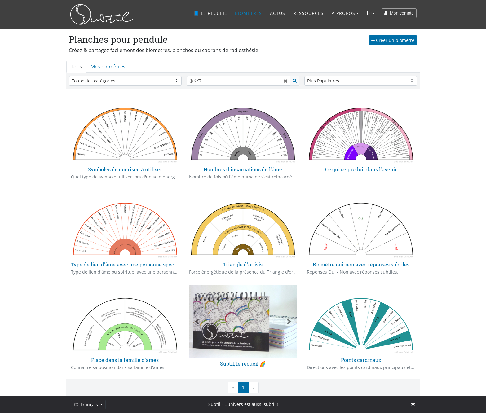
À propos (343, 13)
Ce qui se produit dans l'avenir (361, 169)
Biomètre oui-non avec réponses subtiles (361, 264)
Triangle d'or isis (243, 264)
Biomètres (248, 13)
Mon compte (399, 13)
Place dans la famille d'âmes (125, 360)
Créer (392, 40)
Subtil (214, 404)
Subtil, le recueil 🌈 (243, 363)
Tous (76, 66)
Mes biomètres (108, 66)
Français (86, 404)
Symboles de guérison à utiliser (125, 169)
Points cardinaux (361, 360)
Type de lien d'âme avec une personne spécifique (129, 264)
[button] (197, 321)
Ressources (308, 13)
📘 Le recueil (210, 13)
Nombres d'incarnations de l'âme (243, 169)
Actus (277, 13)
